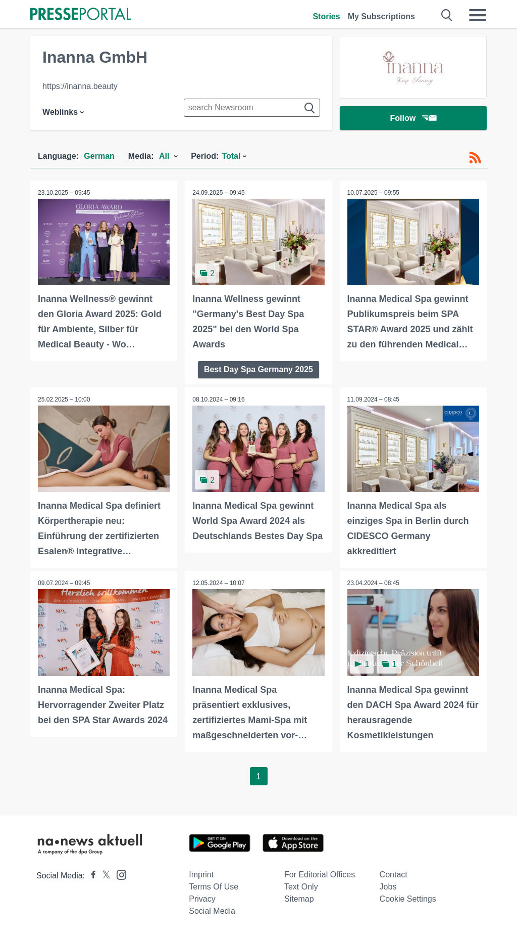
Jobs (388, 886)
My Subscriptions (381, 16)
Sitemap (299, 898)
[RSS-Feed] (475, 158)
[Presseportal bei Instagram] (118, 873)
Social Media (212, 910)
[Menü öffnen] (478, 15)
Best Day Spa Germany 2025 (258, 369)
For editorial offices (319, 874)
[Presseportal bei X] (103, 875)
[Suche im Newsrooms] (252, 108)
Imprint (201, 874)
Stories (326, 16)
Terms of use (213, 886)
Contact (393, 874)
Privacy (202, 898)
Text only (301, 886)
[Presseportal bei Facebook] (90, 875)
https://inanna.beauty (80, 86)
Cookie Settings (408, 898)
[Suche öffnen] (447, 15)
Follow (413, 118)
